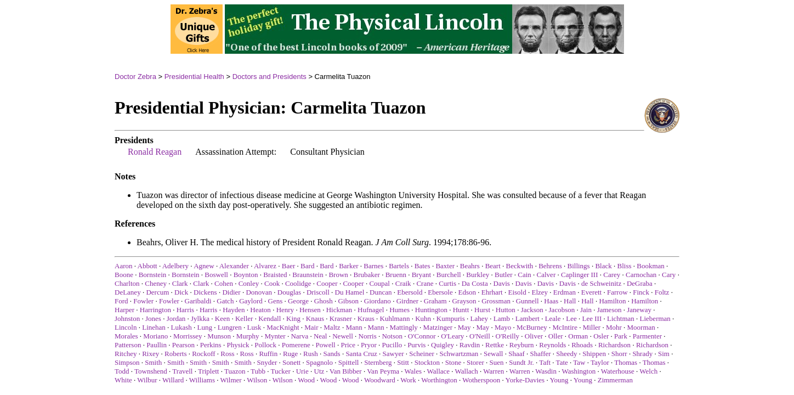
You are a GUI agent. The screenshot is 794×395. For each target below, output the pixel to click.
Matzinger (437, 327)
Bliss (624, 266)
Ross (227, 353)
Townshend (150, 371)
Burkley (477, 274)
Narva (299, 336)
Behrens (550, 266)
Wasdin (546, 371)
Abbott (147, 266)
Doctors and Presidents (269, 76)
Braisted (275, 274)
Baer (289, 266)
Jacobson (562, 310)
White (123, 380)
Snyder (267, 362)
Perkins (211, 345)
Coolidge (298, 283)
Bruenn (395, 274)
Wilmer (230, 380)
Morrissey (187, 336)
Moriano (155, 336)
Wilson (257, 380)
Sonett (291, 362)
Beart (493, 266)
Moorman (641, 327)
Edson (467, 292)
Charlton (127, 283)
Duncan (381, 292)
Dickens (205, 292)
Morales (126, 336)
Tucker (281, 371)
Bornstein (153, 274)
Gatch (225, 301)
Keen (222, 318)
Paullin (156, 345)
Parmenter (647, 336)
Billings (578, 266)
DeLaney (128, 292)
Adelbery (175, 266)
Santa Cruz (361, 353)
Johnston (127, 318)
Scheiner (421, 353)
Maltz (332, 327)
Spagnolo (319, 362)
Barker (348, 266)
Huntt (461, 310)
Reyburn (521, 345)
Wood (306, 380)
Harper (124, 310)
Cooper (326, 283)
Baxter (445, 266)
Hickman (339, 310)
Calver (546, 274)
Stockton (427, 362)
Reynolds (552, 345)
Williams (202, 380)
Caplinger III (579, 274)
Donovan (259, 292)
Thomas (625, 362)
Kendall (269, 318)
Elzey (539, 292)
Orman (578, 336)
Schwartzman (459, 353)
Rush (310, 353)
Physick (237, 345)
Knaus (315, 318)
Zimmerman (615, 380)
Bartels (399, 266)
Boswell (216, 274)
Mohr (614, 327)
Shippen (594, 353)
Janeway (639, 310)
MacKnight (282, 327)
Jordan (176, 318)
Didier (231, 292)
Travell (182, 371)
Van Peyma (383, 371)
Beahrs (470, 266)
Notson (392, 336)
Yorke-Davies (525, 380)
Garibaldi (198, 301)
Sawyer (393, 353)
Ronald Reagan (155, 151)
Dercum (157, 292)
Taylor (600, 362)
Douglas (289, 292)
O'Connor (422, 336)
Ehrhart (492, 292)
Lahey (479, 318)
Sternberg (378, 362)
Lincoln (126, 327)
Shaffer (540, 353)
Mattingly (404, 327)
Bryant (421, 274)
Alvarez (265, 266)
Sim (664, 353)
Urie (302, 371)
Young (558, 380)
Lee (571, 318)
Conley (249, 283)
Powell (326, 345)
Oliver (534, 336)
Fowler (143, 301)
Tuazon (235, 371)
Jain (586, 310)
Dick (181, 292)
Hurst (482, 310)
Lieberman (655, 318)
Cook (272, 283)
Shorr (619, 353)
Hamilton (612, 301)
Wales (413, 371)
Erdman (564, 292)
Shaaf (516, 353)
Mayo (503, 327)
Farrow (617, 292)
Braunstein (307, 274)
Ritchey (126, 353)
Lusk (254, 327)
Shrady (642, 353)
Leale (553, 318)
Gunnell (527, 301)
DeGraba (640, 283)
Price (348, 345)
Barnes (373, 266)
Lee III (592, 318)
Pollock (265, 345)
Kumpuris (450, 318)
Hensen (310, 310)
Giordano (377, 301)
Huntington (431, 310)
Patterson (128, 345)
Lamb (502, 318)
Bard (307, 266)
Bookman (651, 266)
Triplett (208, 371)
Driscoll (318, 292)
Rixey (150, 353)
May (464, 327)
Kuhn (423, 318)
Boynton (246, 274)
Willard (173, 380)
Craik (403, 283)
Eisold (517, 292)
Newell (342, 336)
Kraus (366, 318)
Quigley (442, 345)
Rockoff (203, 353)
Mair (311, 327)
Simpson (127, 362)
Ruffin (268, 353)
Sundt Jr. (521, 362)
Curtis (447, 283)
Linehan (154, 327)
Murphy (247, 336)
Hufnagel (371, 310)
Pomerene (296, 345)
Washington (579, 371)
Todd (122, 371)
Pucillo (392, 345)
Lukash (181, 327)
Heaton (260, 310)
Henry (285, 310)
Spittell (348, 362)
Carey (611, 274)
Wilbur (147, 380)
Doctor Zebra (135, 76)
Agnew (204, 266)
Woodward (379, 380)
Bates (422, 266)
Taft (545, 362)
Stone (453, 362)
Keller (244, 318)
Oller (555, 336)
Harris (186, 310)
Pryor (369, 345)
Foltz (662, 292)
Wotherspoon (481, 380)
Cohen (223, 283)
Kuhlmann (395, 318)
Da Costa (475, 283)
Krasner (341, 318)
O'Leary (452, 336)
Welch (648, 371)
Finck (641, 292)
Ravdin (470, 345)
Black (603, 266)
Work (408, 380)
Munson (219, 336)
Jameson (609, 310)
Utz (319, 371)
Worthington (439, 380)
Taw (579, 362)
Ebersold (409, 292)
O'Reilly (508, 336)
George (298, 301)
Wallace (438, 371)
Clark (180, 283)
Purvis (416, 345)
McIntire (564, 327)
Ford (121, 301)
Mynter (274, 336)
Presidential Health (194, 76)
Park (620, 336)
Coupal (379, 283)
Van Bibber (346, 371)
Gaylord (251, 301)
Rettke (494, 345)
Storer (475, 362)
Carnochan (641, 274)
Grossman (496, 301)
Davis (502, 283)
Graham (435, 301)
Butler (504, 274)
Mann (353, 327)
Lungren (230, 327)
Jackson (532, 310)
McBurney (532, 327)
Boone (124, 274)
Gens (275, 301)
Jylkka (200, 318)
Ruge (290, 353)
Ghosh (323, 301)
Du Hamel (350, 292)
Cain (524, 274)
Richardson (614, 345)
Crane (424, 283)
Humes (399, 310)
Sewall (493, 353)
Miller (592, 327)
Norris (368, 336)
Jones (153, 318)
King (293, 318)
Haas (551, 301)
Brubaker (367, 274)
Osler (601, 336)
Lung (204, 327)
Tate (562, 362)
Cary (669, 274)
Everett (591, 292)
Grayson (464, 301)
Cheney (156, 283)
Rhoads (582, 345)
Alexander (234, 266)
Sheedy (566, 353)
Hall (570, 301)
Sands (332, 353)
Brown (338, 274)
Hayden (234, 310)
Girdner (407, 301)
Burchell (448, 274)
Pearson (183, 345)
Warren (493, 371)
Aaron (124, 266)
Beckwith (520, 266)
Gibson (348, 301)
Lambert (527, 318)
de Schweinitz (601, 283)
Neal (320, 336)
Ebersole (440, 292)
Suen (497, 362)
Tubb (258, 371)
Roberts (175, 353)
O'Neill (479, 336)
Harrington (155, 310)
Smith (153, 362)
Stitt (403, 362)
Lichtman (620, 318)
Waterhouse (617, 371)
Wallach (466, 371)
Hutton (505, 310)
